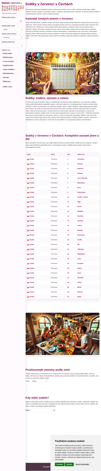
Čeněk (80, 241)
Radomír (81, 170)
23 (69, 260)
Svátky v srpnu (7, 87)
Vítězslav (81, 250)
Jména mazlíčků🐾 (9, 69)
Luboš (80, 226)
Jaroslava (81, 160)
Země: (29, 381)
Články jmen (7, 81)
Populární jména (8, 65)
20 (69, 245)
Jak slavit (6, 77)
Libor (80, 260)
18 (69, 236)
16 (69, 226)
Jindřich (81, 222)
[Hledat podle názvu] (20, 21)
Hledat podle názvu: (9, 17)
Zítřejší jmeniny (8, 57)
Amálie (80, 198)
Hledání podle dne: (8, 42)
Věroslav (81, 279)
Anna (80, 274)
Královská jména (8, 73)
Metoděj (85, 179)
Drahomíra (81, 236)
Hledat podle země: (8, 26)
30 (69, 293)
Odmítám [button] (69, 464)
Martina (80, 231)
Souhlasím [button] (59, 464)
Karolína (81, 217)
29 (69, 288)
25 (69, 269)
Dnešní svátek (7, 53)
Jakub (80, 269)
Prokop (80, 174)
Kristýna (81, 264)
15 (69, 222)
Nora (79, 189)
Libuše (86, 198)
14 (69, 217)
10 (69, 198)
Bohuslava (81, 184)
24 (69, 264)
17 (69, 231)
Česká (33, 160)
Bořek (80, 207)
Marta (80, 288)
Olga (79, 203)
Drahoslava (82, 193)
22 (69, 255)
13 (69, 212)
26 (69, 274)
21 (69, 250)
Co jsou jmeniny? (8, 61)
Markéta (81, 212)
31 (69, 298)
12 (69, 207)
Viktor (80, 283)
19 (69, 241)
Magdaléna (82, 255)
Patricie (80, 165)
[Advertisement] (63, 45)
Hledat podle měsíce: (9, 34)
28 (69, 283)
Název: (29, 410)
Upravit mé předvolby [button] (82, 464)
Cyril (79, 179)
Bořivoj (80, 293)
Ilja (79, 245)
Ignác (80, 298)
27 (69, 279)
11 (69, 203)
